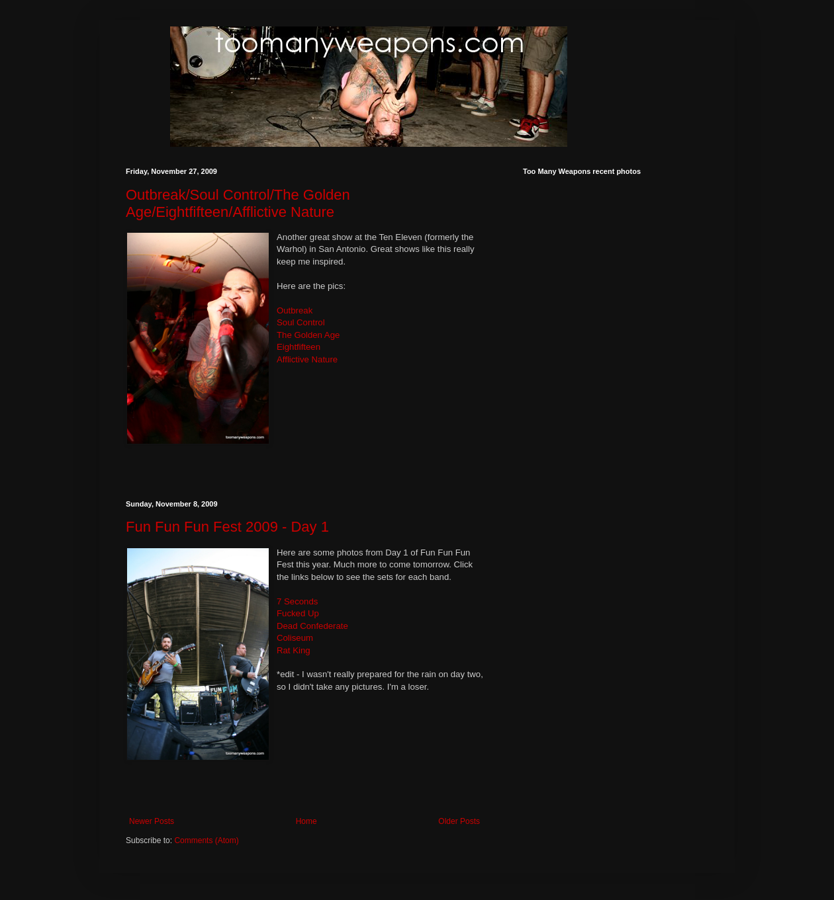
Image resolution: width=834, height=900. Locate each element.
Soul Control (301, 322)
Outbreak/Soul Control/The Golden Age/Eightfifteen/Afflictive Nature (238, 203)
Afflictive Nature (307, 359)
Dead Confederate (312, 626)
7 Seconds (297, 601)
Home (306, 821)
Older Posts (459, 821)
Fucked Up (298, 613)
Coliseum (295, 638)
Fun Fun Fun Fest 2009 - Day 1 (227, 526)
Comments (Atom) (206, 840)
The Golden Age (308, 335)
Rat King (293, 650)
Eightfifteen (298, 347)
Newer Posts (151, 821)
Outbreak (294, 310)
